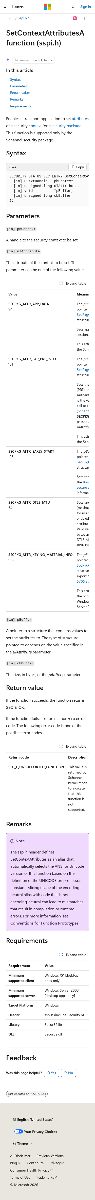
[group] (47, 188)
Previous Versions (50, 1155)
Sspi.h (22, 17)
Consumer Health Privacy (29, 1170)
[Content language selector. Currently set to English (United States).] (33, 1119)
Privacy (55, 1162)
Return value (20, 92)
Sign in (85, 6)
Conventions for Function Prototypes (44, 923)
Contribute (35, 1162)
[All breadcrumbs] (10, 18)
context (35, 125)
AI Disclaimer (20, 1155)
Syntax (15, 79)
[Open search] (73, 6)
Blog (13, 1162)
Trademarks (45, 1177)
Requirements (20, 106)
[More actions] (84, 18)
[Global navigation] (5, 6)
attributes (80, 118)
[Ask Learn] (75, 18)
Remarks (16, 99)
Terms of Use (20, 1177)
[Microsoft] (47, 7)
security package (66, 125)
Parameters (19, 86)
